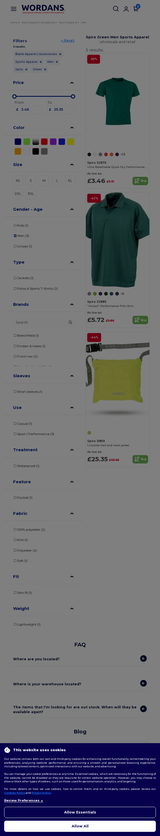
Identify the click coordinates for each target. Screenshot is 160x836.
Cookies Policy (14, 792)
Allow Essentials (80, 812)
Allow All (80, 826)
